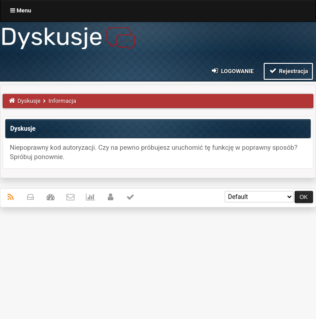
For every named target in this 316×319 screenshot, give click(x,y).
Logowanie (232, 70)
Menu (20, 10)
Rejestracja (288, 70)
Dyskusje (29, 100)
